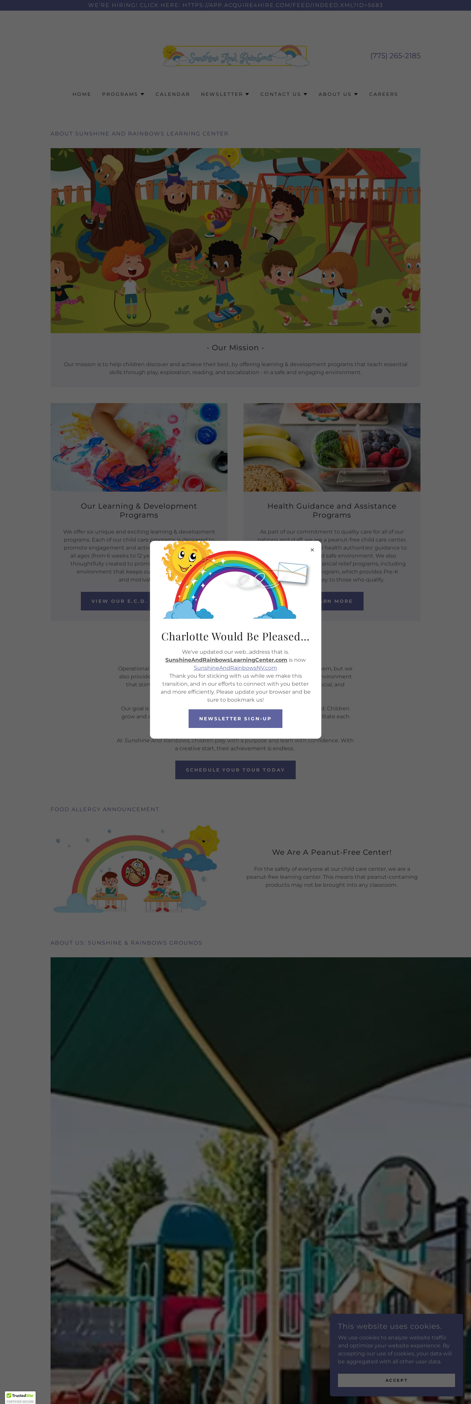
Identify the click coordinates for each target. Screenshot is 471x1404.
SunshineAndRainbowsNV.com (235, 668)
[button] (20, 1397)
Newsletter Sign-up (235, 719)
